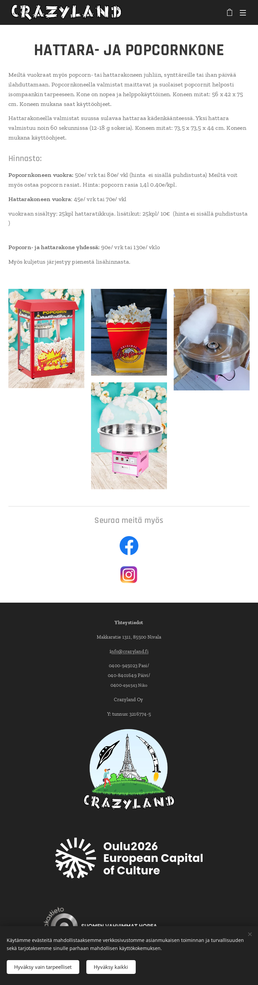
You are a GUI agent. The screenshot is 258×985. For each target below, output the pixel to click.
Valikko (243, 12)
